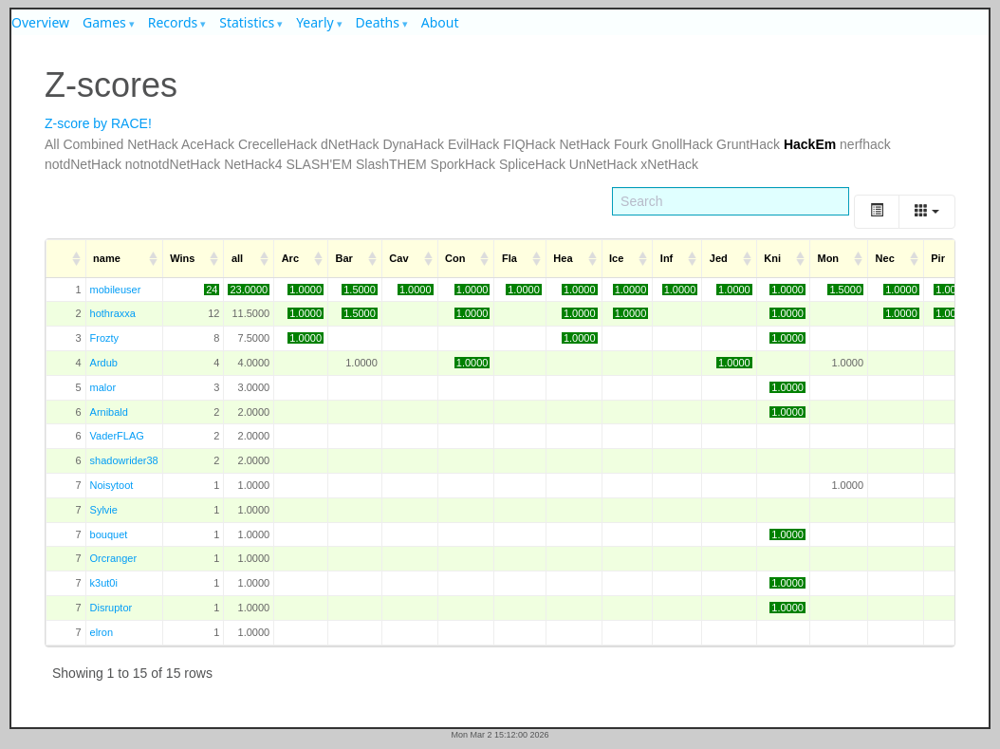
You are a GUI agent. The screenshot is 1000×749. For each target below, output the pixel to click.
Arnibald (109, 412)
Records (173, 22)
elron (101, 632)
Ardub (104, 362)
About (440, 22)
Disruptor (111, 607)
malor (103, 387)
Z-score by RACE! (98, 123)
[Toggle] (876, 211)
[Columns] (926, 211)
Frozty (105, 338)
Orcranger (114, 558)
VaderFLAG (117, 435)
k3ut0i (104, 583)
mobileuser (115, 289)
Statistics (246, 22)
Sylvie (104, 509)
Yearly (315, 22)
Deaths (377, 22)
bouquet (109, 534)
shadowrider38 (124, 460)
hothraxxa (113, 313)
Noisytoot (112, 485)
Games (104, 22)
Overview (40, 22)
